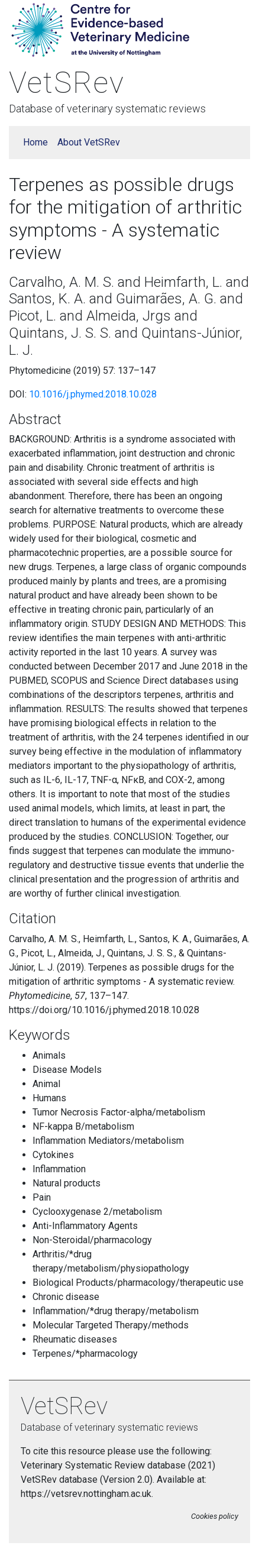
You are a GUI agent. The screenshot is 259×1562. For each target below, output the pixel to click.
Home (35, 142)
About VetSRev (88, 142)
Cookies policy (214, 1516)
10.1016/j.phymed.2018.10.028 (93, 394)
